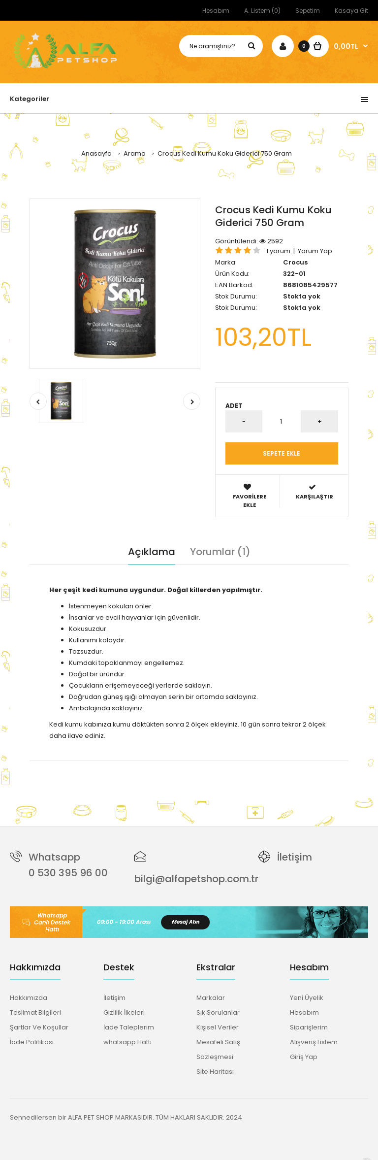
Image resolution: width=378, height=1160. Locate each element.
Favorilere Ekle (249, 496)
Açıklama (151, 552)
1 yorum (278, 251)
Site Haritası (215, 1071)
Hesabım (215, 10)
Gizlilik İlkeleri (124, 1012)
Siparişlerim (309, 1027)
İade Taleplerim (128, 1027)
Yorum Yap (315, 251)
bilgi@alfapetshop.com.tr (196, 879)
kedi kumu (104, 765)
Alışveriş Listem (314, 1042)
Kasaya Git (351, 10)
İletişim (294, 857)
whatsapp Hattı (127, 1042)
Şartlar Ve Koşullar (39, 1027)
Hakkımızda (28, 997)
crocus (74, 765)
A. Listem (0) (262, 10)
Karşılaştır (314, 491)
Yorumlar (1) (220, 552)
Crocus (295, 262)
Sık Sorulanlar (218, 1012)
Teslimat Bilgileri (35, 1012)
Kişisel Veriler (217, 1027)
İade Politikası (32, 1042)
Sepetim (307, 10)
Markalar (210, 997)
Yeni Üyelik (306, 997)
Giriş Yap (303, 1056)
